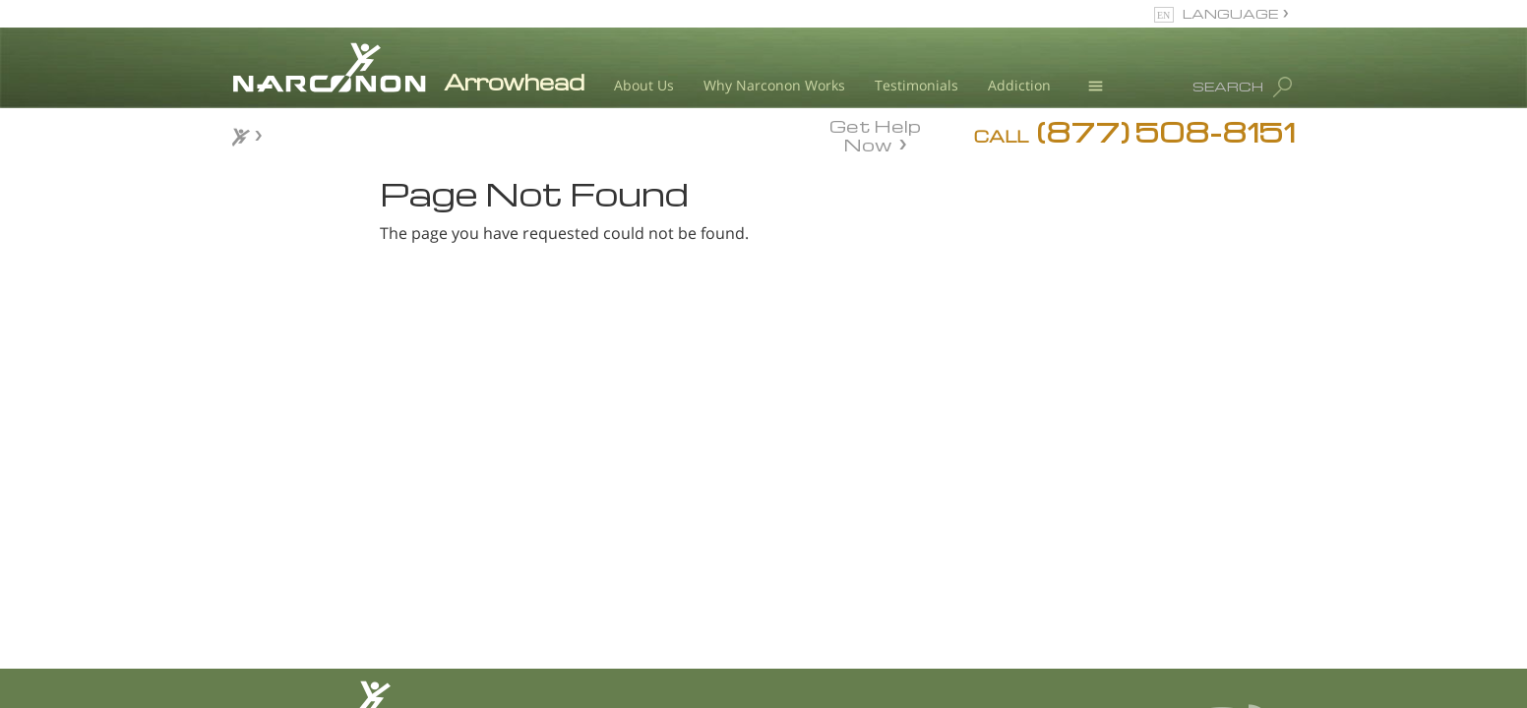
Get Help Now (875, 133)
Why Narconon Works (774, 85)
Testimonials (916, 85)
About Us (644, 85)
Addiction (1019, 85)
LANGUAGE (1230, 13)
